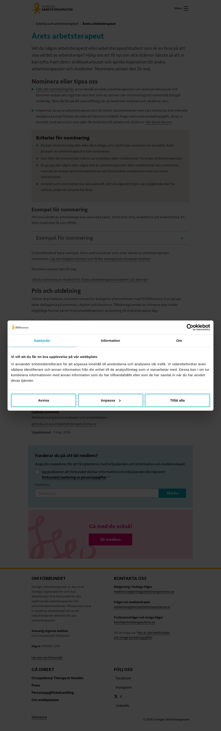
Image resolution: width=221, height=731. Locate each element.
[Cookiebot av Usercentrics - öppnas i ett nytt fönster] (190, 327)
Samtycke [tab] (42, 340)
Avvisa (43, 400)
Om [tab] (179, 340)
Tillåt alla (177, 400)
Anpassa (111, 400)
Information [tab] (110, 340)
